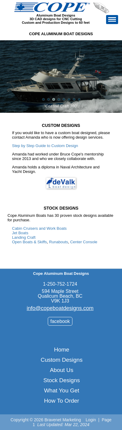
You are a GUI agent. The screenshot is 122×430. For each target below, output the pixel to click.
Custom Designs (61, 360)
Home (61, 349)
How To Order (61, 401)
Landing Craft (23, 237)
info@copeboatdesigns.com (60, 308)
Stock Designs (61, 380)
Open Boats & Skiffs (29, 242)
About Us (61, 370)
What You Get (61, 390)
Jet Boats (20, 233)
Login (91, 419)
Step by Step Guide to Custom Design (45, 145)
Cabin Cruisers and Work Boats (39, 228)
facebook (60, 321)
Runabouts (58, 242)
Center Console (83, 242)
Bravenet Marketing (62, 419)
